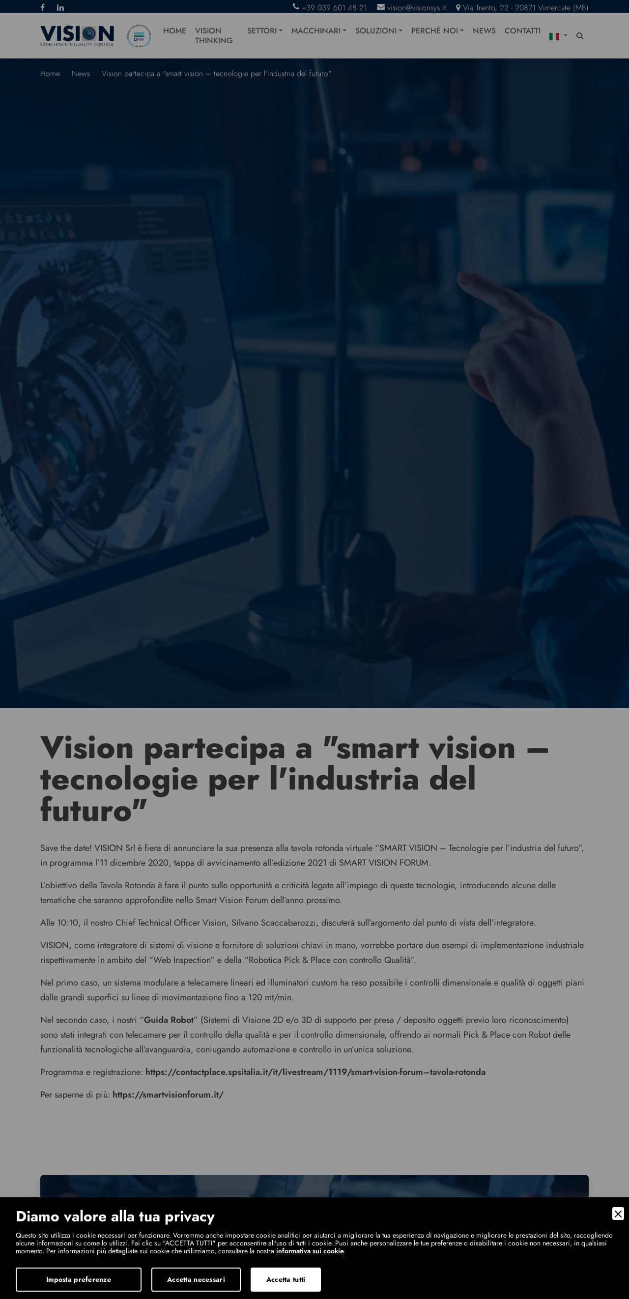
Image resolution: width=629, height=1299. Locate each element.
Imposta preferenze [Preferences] (78, 1279)
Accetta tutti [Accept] (286, 1279)
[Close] (618, 1213)
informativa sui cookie (310, 1251)
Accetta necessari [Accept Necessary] (196, 1279)
